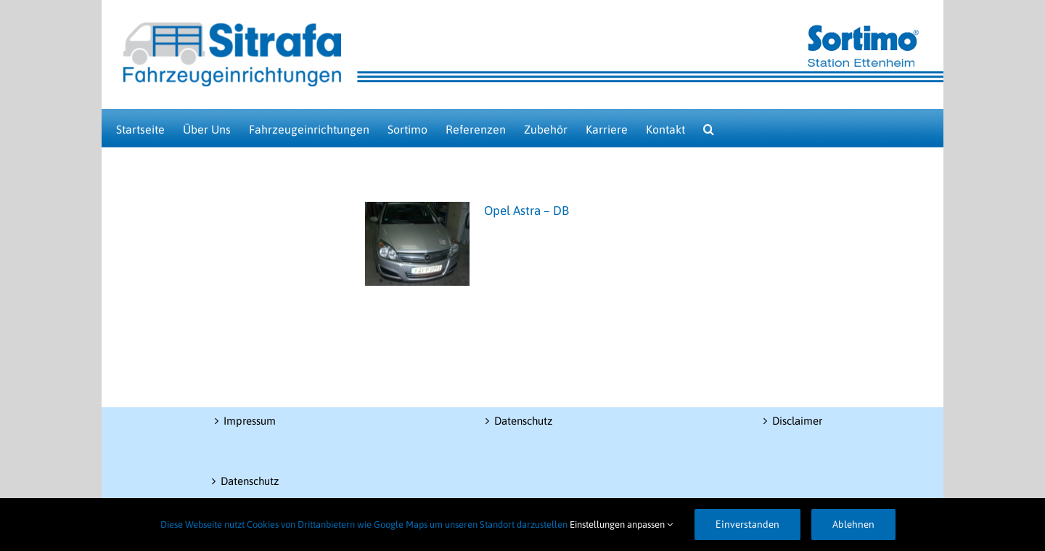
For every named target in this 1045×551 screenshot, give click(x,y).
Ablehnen (853, 524)
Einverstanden (747, 524)
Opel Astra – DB (526, 210)
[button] (708, 128)
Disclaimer (797, 421)
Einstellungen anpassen (621, 524)
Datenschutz (250, 481)
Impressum (250, 421)
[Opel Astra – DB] (417, 244)
